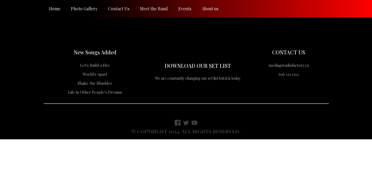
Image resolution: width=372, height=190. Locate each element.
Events (184, 8)
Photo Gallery (84, 8)
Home (54, 8)
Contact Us (118, 8)
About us (210, 8)
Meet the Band (154, 8)
